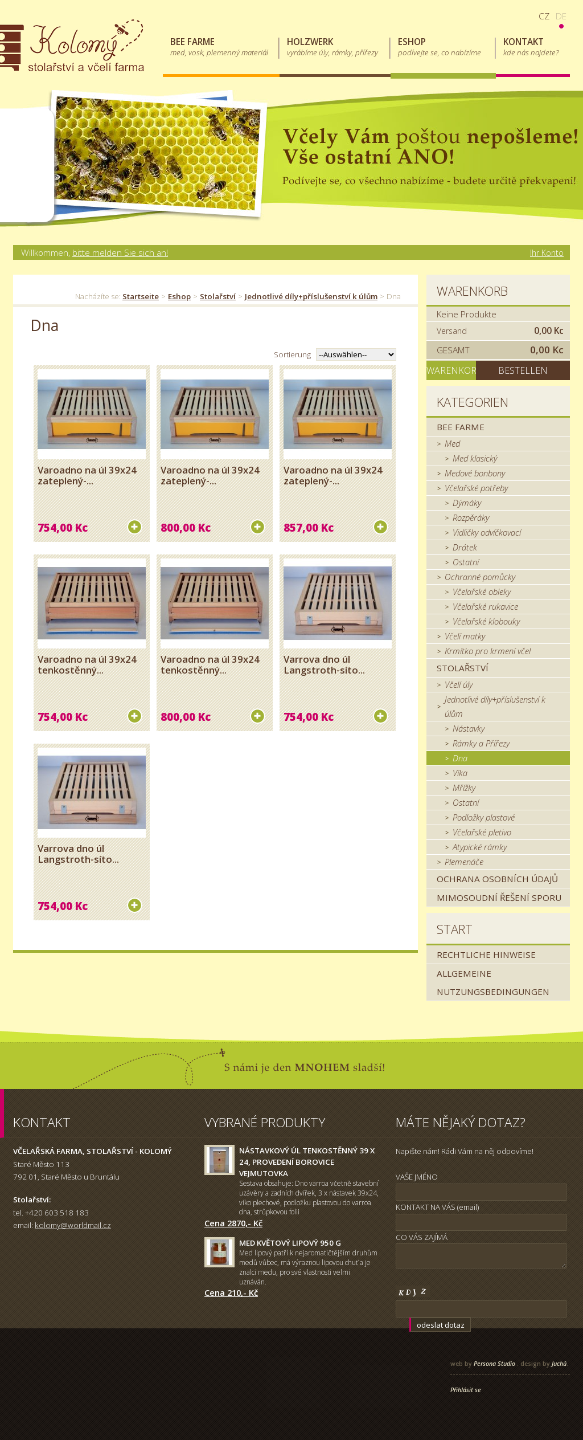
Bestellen (523, 370)
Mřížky (464, 787)
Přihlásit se (465, 1390)
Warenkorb (472, 291)
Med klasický (475, 458)
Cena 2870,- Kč (233, 1223)
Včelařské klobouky (486, 621)
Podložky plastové (484, 817)
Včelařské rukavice (485, 606)
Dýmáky (467, 502)
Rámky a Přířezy (481, 743)
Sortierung (292, 354)
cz (544, 16)
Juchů (559, 1364)
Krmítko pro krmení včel (488, 650)
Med (452, 443)
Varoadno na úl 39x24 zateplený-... (87, 475)
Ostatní (466, 562)
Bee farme (461, 427)
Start (455, 929)
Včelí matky (465, 636)
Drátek (465, 547)
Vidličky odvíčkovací (487, 532)
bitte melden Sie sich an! (120, 252)
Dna (460, 758)
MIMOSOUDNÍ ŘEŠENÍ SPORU (499, 897)
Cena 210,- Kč (231, 1292)
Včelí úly (459, 684)
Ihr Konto (547, 252)
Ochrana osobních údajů (497, 878)
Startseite (140, 296)
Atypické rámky (480, 846)
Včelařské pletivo (482, 832)
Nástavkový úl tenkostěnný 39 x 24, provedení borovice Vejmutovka (307, 1161)
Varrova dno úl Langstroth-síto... (324, 664)
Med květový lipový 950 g (290, 1243)
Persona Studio (494, 1364)
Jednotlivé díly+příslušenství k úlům (311, 296)
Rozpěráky (471, 517)
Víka (460, 772)
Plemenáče (464, 861)
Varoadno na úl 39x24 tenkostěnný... (87, 664)
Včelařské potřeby (476, 487)
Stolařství (218, 296)
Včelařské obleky (482, 591)
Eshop (179, 296)
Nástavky (469, 728)
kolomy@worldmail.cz (73, 1225)
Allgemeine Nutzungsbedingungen (493, 982)
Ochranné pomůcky (480, 576)
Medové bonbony (475, 473)
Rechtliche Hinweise (486, 954)
